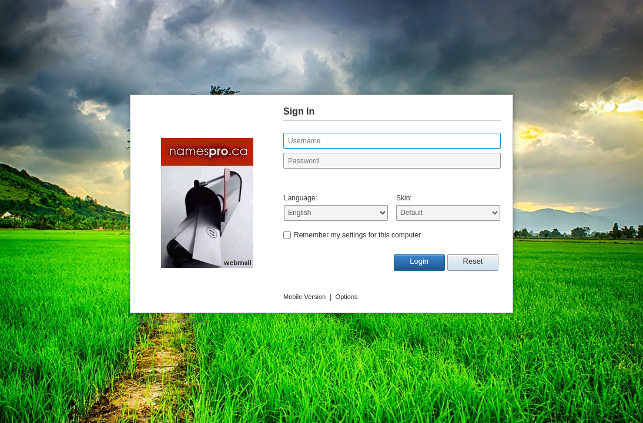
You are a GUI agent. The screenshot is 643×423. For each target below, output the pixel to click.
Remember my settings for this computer (357, 235)
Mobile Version (304, 296)
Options (347, 296)
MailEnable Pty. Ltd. (181, 320)
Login (419, 261)
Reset (473, 261)
